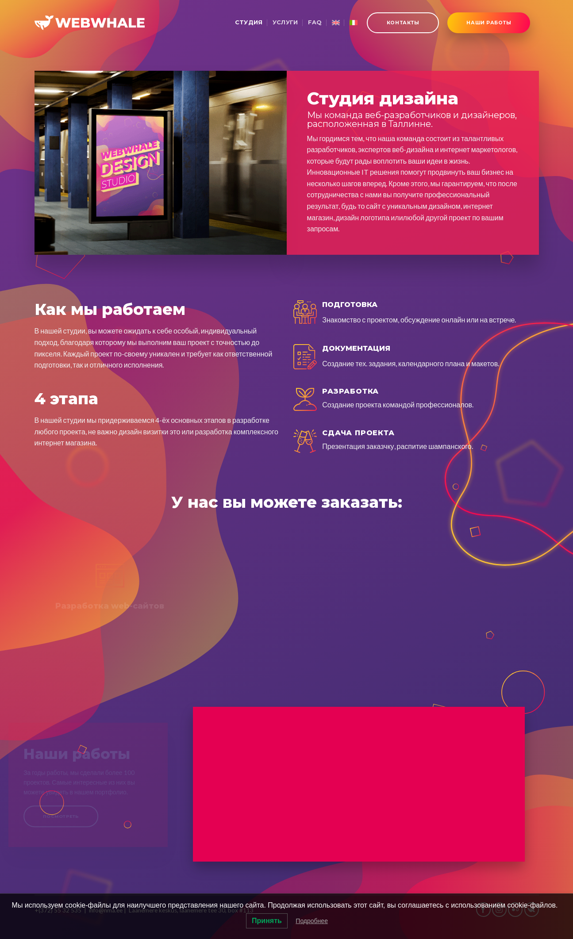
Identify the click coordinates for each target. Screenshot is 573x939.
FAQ (315, 22)
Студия (249, 22)
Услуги (285, 22)
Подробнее (312, 920)
